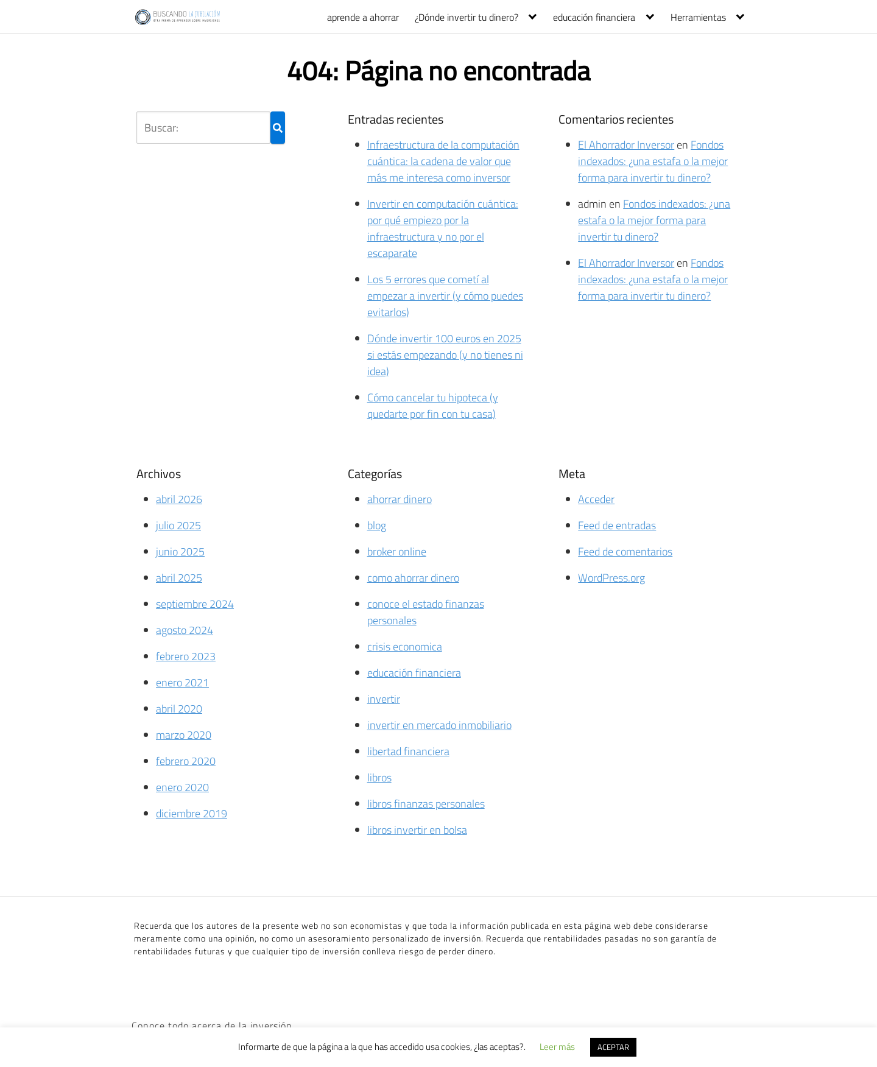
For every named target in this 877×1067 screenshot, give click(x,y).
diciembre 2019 (191, 813)
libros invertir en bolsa (417, 830)
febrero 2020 (186, 761)
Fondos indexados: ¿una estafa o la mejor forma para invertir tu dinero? (653, 161)
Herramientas (698, 17)
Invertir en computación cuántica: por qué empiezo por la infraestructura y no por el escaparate (442, 228)
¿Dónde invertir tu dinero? (466, 17)
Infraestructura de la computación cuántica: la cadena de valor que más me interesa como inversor (443, 161)
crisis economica (404, 646)
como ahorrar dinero (413, 577)
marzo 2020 (183, 735)
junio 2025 (180, 551)
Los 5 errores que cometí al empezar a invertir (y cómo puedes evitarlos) (445, 295)
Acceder (596, 499)
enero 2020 (182, 787)
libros (379, 777)
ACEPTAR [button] (613, 1047)
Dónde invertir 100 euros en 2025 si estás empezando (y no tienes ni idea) (445, 354)
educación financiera (594, 17)
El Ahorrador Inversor (626, 144)
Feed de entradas (617, 525)
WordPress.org (611, 577)
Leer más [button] (557, 1047)
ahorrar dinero (399, 499)
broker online (396, 551)
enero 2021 (182, 682)
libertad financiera (408, 751)
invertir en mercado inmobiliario (439, 725)
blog (376, 525)
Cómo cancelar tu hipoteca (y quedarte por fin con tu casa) (432, 405)
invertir (383, 699)
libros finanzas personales (426, 803)
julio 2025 (178, 525)
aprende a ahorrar (363, 17)
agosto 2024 (184, 630)
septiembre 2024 (195, 604)
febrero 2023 (186, 656)
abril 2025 (179, 577)
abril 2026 (179, 499)
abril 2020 (179, 708)
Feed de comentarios (625, 551)
